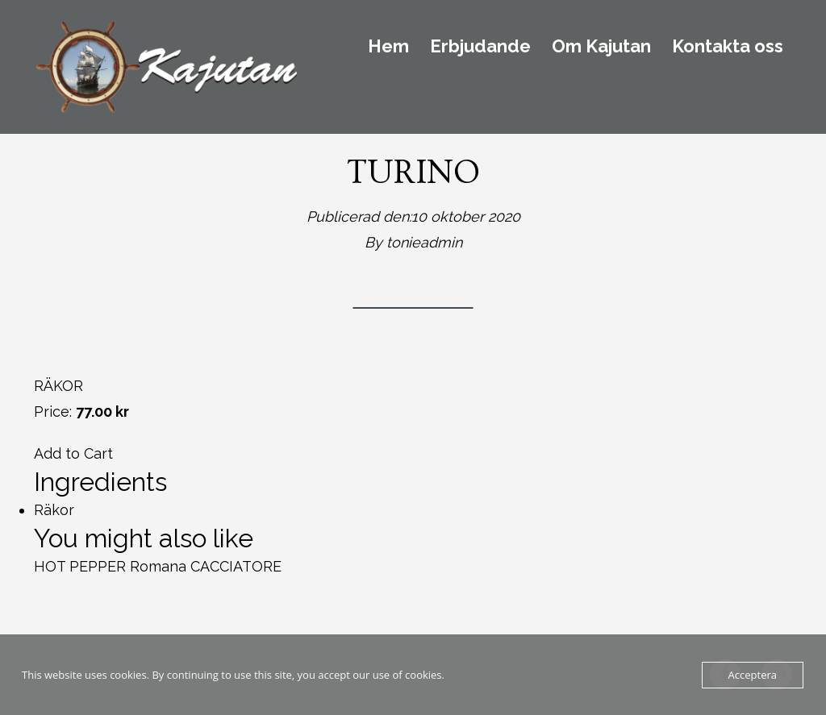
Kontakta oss (727, 46)
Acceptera (752, 674)
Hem (388, 46)
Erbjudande (480, 46)
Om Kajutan (601, 46)
